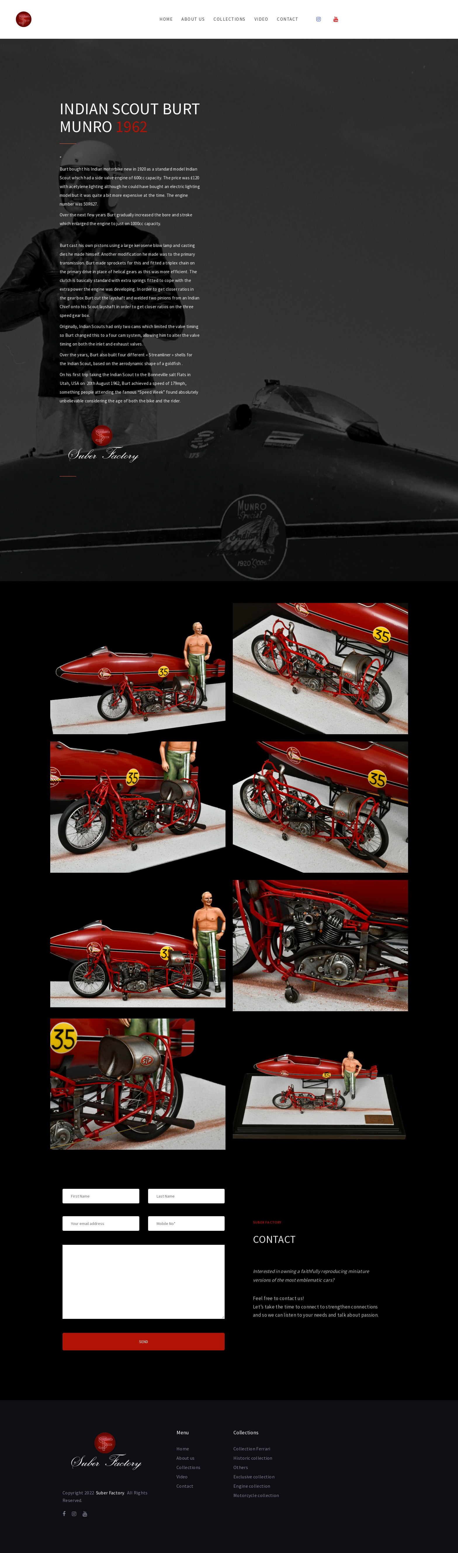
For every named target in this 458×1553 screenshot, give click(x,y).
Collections (188, 1467)
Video (182, 1477)
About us (185, 1458)
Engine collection (251, 1486)
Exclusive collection (254, 1477)
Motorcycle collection (256, 1495)
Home (182, 1449)
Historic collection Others (253, 1462)
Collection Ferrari (251, 1449)
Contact (184, 1486)
